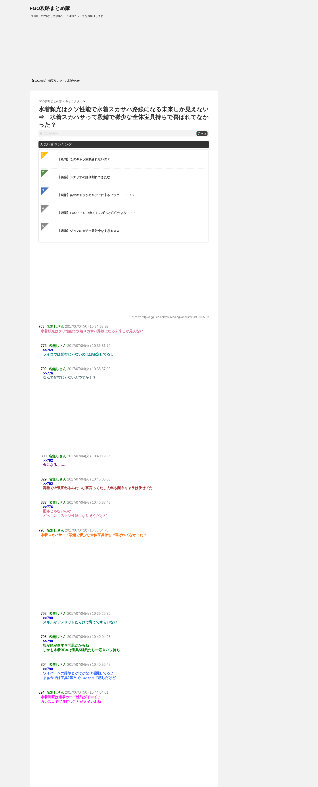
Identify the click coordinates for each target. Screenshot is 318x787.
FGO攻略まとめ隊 (50, 8)
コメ (202, 134)
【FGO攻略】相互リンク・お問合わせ (55, 80)
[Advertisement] (123, 421)
